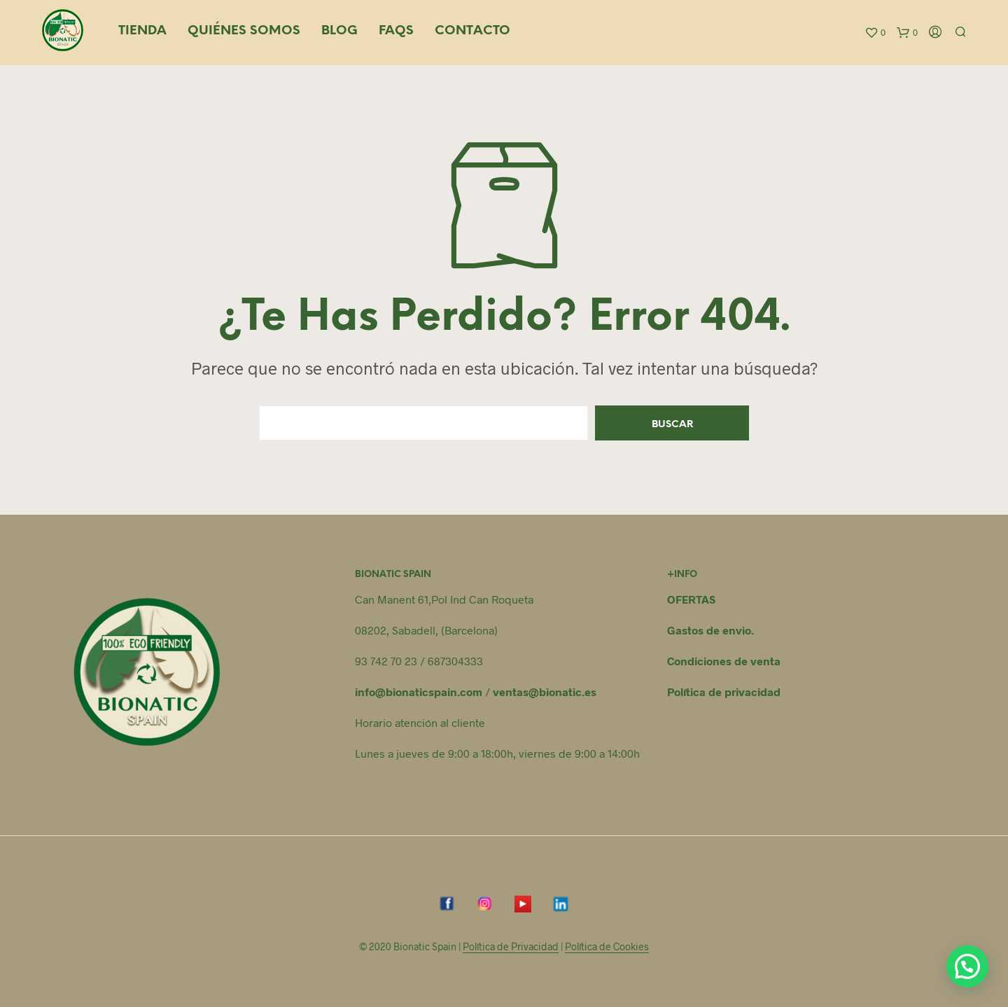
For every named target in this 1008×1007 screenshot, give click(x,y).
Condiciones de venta (723, 660)
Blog (339, 31)
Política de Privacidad (511, 946)
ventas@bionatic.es (544, 691)
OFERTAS (691, 599)
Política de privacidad (723, 691)
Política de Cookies (607, 946)
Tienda (142, 31)
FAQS (396, 31)
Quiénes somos (244, 31)
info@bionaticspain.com (418, 691)
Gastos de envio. (710, 630)
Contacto (472, 31)
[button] (967, 966)
